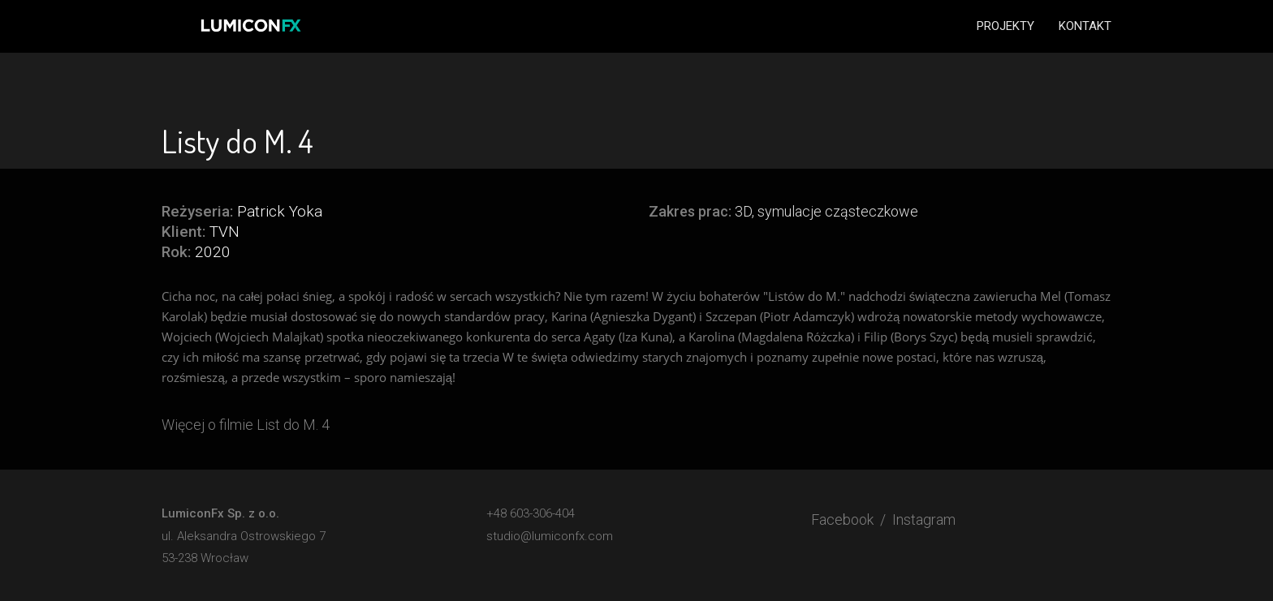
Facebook (842, 519)
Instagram (924, 519)
